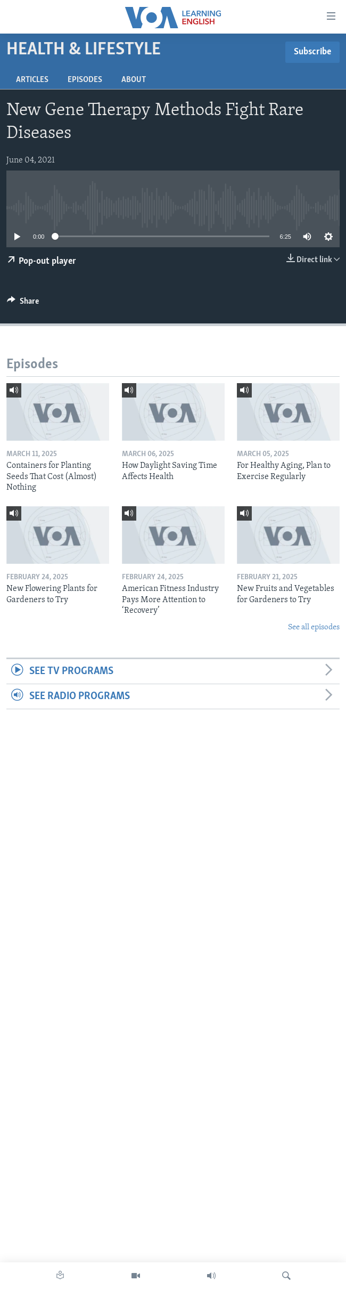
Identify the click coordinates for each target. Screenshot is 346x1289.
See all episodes (314, 627)
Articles (32, 80)
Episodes (85, 80)
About (133, 80)
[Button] (23, 304)
